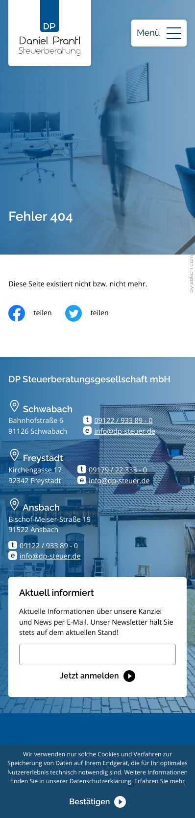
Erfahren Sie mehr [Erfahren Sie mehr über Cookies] (159, 781)
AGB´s (18, 739)
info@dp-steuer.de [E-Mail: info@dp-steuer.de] (124, 431)
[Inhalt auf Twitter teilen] (93, 313)
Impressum (27, 728)
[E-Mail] (97, 654)
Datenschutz (28, 718)
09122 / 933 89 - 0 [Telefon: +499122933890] (123, 420)
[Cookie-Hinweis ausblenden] (97, 802)
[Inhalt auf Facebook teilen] (36, 313)
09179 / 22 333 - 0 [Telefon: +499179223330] (118, 470)
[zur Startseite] (49, 28)
